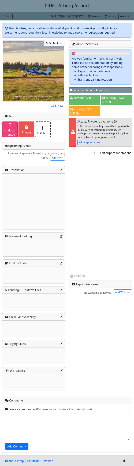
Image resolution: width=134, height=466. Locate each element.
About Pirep (14, 461)
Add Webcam (122, 292)
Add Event (57, 158)
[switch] (96, 153)
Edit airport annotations (115, 153)
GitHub (33, 461)
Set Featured (54, 43)
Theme (93, 16)
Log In (125, 16)
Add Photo (57, 105)
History (110, 16)
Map (7, 16)
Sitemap (48, 461)
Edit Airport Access (89, 142)
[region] (100, 216)
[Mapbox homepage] (77, 276)
